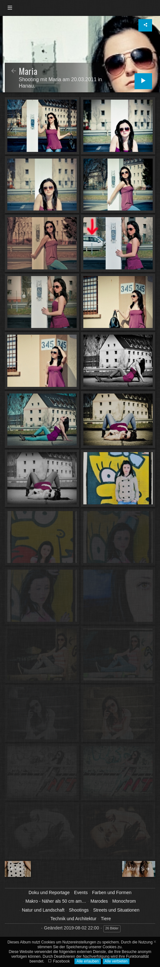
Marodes (99, 901)
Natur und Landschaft (43, 910)
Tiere (106, 918)
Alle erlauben (87, 961)
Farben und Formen (112, 892)
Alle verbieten (116, 961)
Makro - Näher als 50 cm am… (55, 901)
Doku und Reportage (49, 892)
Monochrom (124, 901)
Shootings (78, 910)
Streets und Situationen (116, 910)
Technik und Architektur (73, 918)
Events (81, 892)
